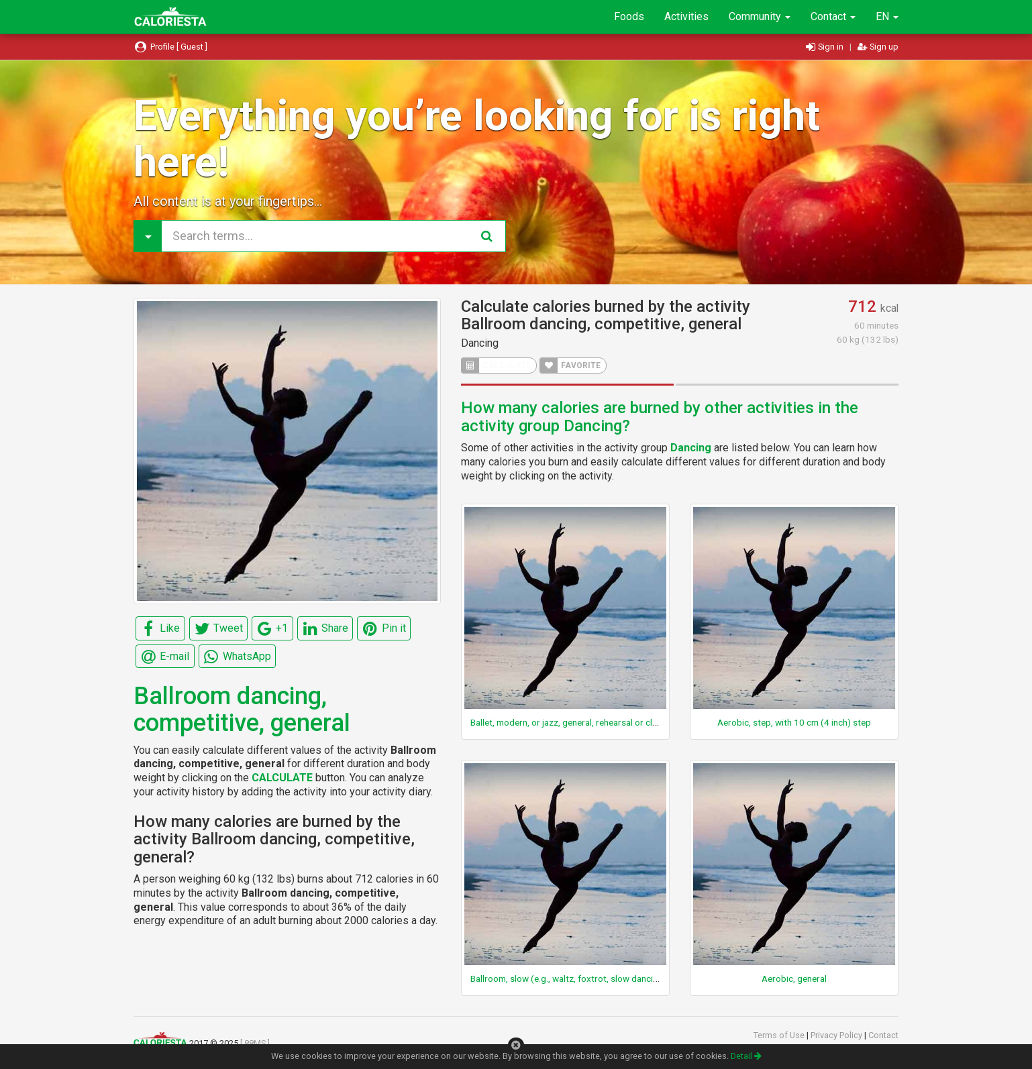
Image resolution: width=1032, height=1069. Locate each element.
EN (887, 16)
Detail (746, 1056)
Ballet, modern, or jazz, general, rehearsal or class (568, 722)
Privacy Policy (837, 1035)
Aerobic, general (794, 978)
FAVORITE (570, 365)
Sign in (825, 47)
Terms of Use (780, 1035)
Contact (833, 16)
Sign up (878, 47)
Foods (629, 16)
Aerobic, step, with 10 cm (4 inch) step (794, 722)
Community (759, 16)
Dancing (480, 343)
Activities (686, 16)
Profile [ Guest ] (170, 47)
